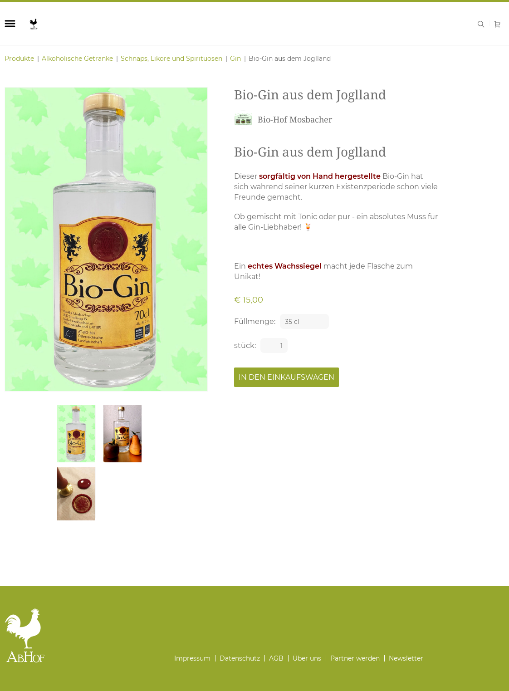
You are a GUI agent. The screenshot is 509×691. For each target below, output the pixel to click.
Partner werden (355, 658)
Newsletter (406, 658)
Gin (235, 58)
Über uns (307, 658)
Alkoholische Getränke (77, 58)
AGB (276, 658)
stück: (245, 345)
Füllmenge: (254, 321)
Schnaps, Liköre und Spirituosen (171, 58)
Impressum (192, 658)
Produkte (19, 58)
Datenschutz (240, 658)
